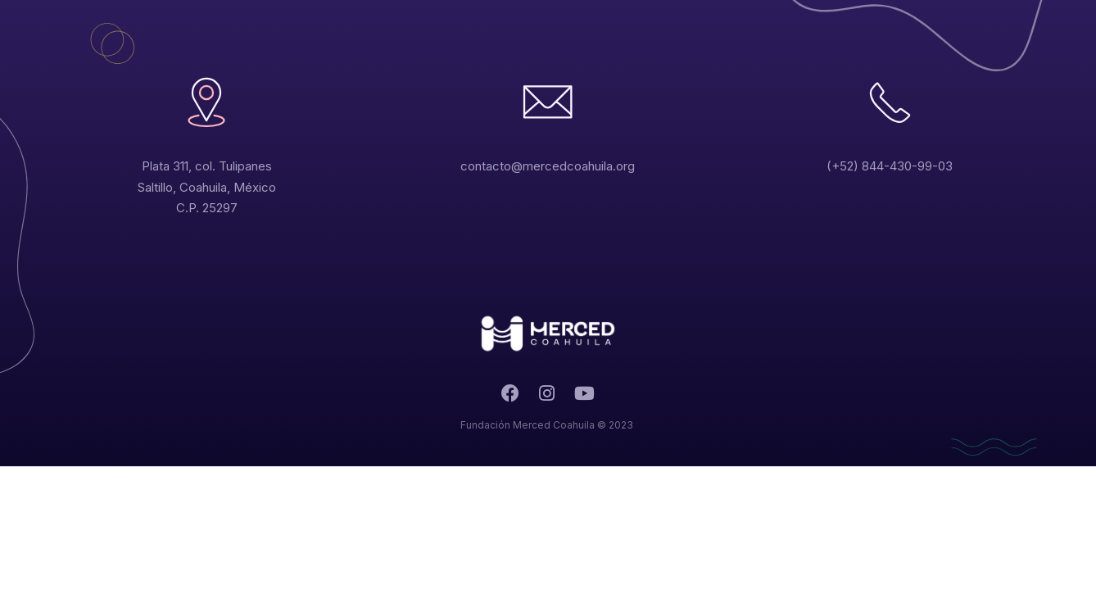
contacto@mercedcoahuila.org (547, 166)
